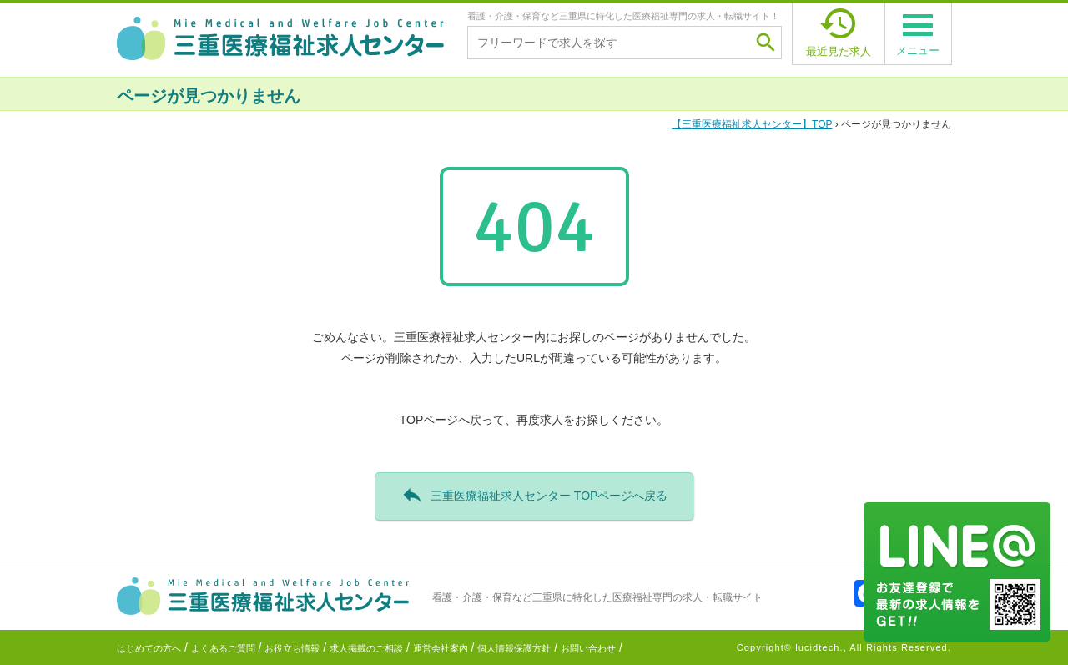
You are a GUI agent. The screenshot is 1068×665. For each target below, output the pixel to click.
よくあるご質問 (223, 648)
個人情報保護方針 (514, 648)
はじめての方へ (149, 648)
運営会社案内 (440, 648)
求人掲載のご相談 (366, 648)
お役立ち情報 (292, 648)
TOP (752, 124)
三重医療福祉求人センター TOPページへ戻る (534, 494)
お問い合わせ (588, 648)
